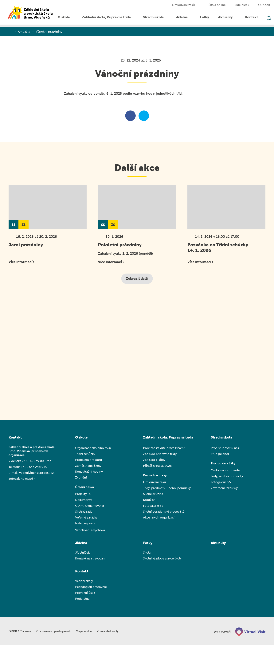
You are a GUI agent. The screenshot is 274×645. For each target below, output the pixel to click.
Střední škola (221, 437)
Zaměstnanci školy (88, 466)
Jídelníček (82, 553)
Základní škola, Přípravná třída (168, 437)
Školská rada (83, 512)
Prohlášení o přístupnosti (55, 631)
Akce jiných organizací (158, 518)
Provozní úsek (85, 593)
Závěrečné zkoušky (224, 488)
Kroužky (149, 500)
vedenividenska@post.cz (36, 473)
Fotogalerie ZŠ (153, 506)
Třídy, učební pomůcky (227, 476)
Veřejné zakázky (86, 518)
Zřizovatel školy (110, 631)
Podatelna (82, 599)
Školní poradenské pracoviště (163, 512)
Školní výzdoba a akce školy (162, 559)
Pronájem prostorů (88, 460)
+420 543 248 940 (34, 467)
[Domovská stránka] (32, 13)
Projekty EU (83, 494)
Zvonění (81, 477)
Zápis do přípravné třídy (160, 454)
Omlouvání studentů (225, 470)
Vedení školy (84, 581)
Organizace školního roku (93, 448)
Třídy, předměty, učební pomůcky (167, 488)
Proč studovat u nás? (225, 448)
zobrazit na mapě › (22, 479)
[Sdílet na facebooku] (130, 116)
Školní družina (153, 494)
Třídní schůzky (85, 454)
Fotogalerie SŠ (221, 482)
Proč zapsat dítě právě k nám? (164, 448)
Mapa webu (86, 631)
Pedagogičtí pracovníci (91, 587)
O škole (81, 437)
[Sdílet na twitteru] (144, 116)
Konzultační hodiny (89, 472)
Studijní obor (220, 454)
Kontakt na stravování (90, 559)
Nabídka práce (85, 524)
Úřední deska (84, 487)
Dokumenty (83, 500)
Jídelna (81, 543)
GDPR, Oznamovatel (89, 506)
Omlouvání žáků (154, 482)
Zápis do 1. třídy (154, 460)
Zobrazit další (137, 279)
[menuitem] (69, 18)
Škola (147, 553)
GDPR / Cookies (20, 631)
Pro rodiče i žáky (155, 475)
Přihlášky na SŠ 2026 (157, 466)
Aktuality (24, 31)
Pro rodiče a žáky (223, 464)
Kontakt (81, 572)
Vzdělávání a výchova (90, 530)
